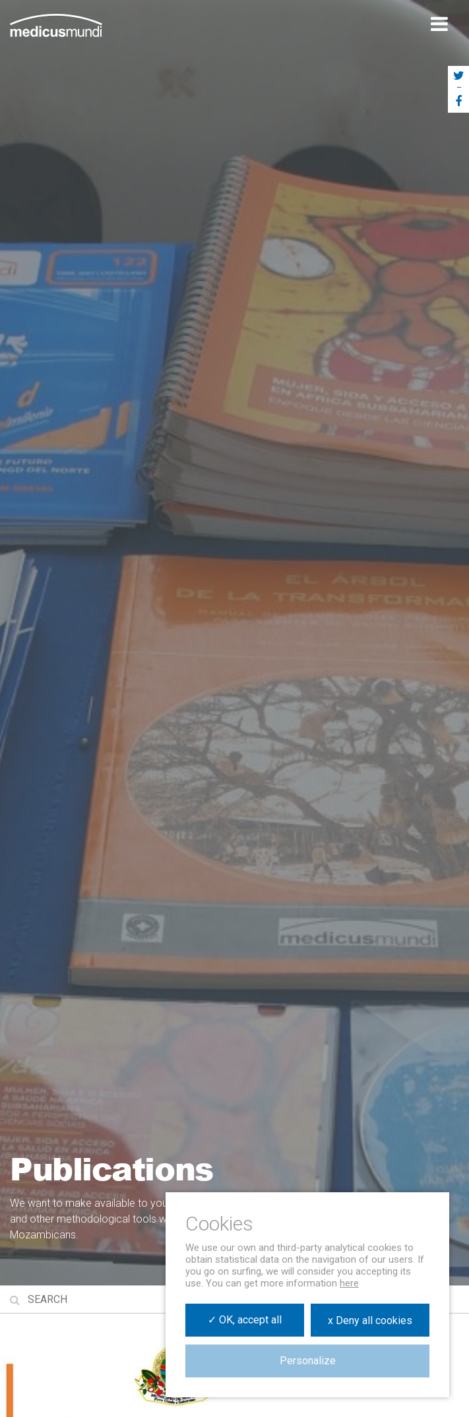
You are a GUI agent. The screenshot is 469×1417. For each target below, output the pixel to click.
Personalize (308, 1360)
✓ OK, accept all (245, 1320)
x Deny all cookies (370, 1320)
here (349, 1283)
